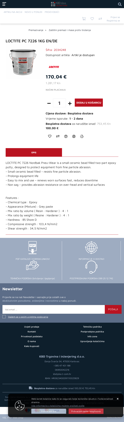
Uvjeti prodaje (31, 326)
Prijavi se (115, 17)
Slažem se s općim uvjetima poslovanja (28, 316)
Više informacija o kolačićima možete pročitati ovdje (57, 405)
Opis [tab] (33, 152)
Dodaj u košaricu (88, 102)
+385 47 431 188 (62, 365)
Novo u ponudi (33, 12)
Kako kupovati (31, 346)
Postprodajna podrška (92, 331)
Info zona (92, 336)
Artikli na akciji (13, 12)
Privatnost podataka (31, 336)
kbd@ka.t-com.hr (62, 374)
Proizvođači (52, 12)
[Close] (48, 411)
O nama (32, 341)
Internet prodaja (33, 417)
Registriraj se (113, 20)
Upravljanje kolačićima (92, 341)
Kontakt (32, 331)
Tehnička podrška (92, 326)
